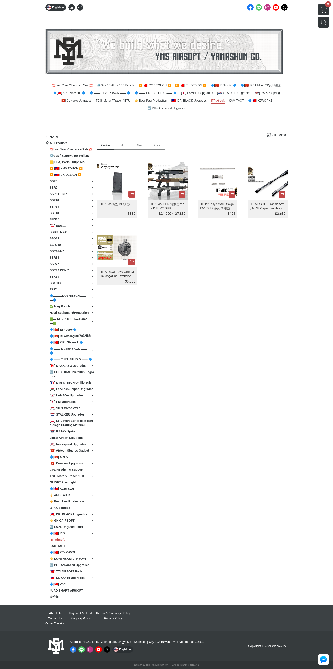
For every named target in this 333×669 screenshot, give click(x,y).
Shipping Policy (81, 618)
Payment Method (80, 613)
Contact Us (55, 618)
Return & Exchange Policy (113, 613)
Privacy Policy (113, 618)
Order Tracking (55, 623)
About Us (55, 613)
